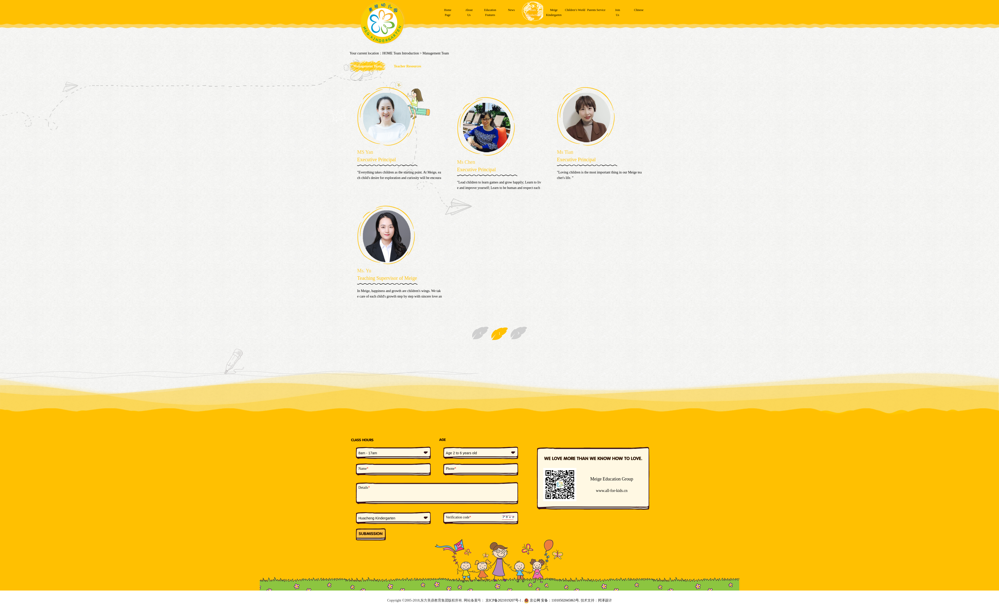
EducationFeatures (490, 12)
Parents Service (596, 10)
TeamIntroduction (532, 12)
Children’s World (575, 10)
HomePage (447, 12)
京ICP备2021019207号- (502, 600)
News (511, 10)
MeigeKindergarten (554, 12)
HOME (387, 53)
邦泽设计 (605, 600)
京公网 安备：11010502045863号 (551, 600)
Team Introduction (406, 53)
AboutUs (469, 12)
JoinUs (617, 12)
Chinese (639, 10)
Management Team (436, 53)
